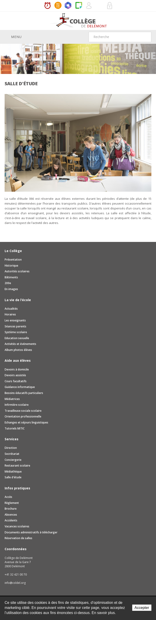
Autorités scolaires (17, 271)
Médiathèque (13, 471)
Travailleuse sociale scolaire (23, 411)
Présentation (13, 260)
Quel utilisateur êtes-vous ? (89, 5)
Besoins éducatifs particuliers (24, 393)
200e (8, 283)
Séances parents (15, 326)
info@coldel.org (15, 583)
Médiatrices (12, 399)
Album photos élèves (18, 350)
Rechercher (145, 37)
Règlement (12, 503)
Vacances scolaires (17, 526)
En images (11, 289)
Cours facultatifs (16, 381)
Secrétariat (12, 454)
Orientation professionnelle (23, 416)
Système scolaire (16, 332)
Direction (11, 448)
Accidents (11, 520)
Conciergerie (13, 460)
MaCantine (58, 5)
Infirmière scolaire (17, 405)
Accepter (142, 608)
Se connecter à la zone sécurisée (109, 5)
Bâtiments (11, 277)
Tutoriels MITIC (14, 428)
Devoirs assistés (15, 375)
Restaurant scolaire (17, 465)
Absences (11, 515)
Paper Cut (78, 5)
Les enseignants (15, 320)
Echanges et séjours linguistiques (26, 422)
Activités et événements (20, 344)
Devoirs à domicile (17, 369)
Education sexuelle (17, 338)
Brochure (11, 509)
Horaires (47, 5)
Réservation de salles (99, 5)
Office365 (68, 5)
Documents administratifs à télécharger (31, 532)
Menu (13, 36)
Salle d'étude (13, 477)
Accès (8, 497)
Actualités (11, 309)
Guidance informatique (20, 387)
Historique (11, 265)
